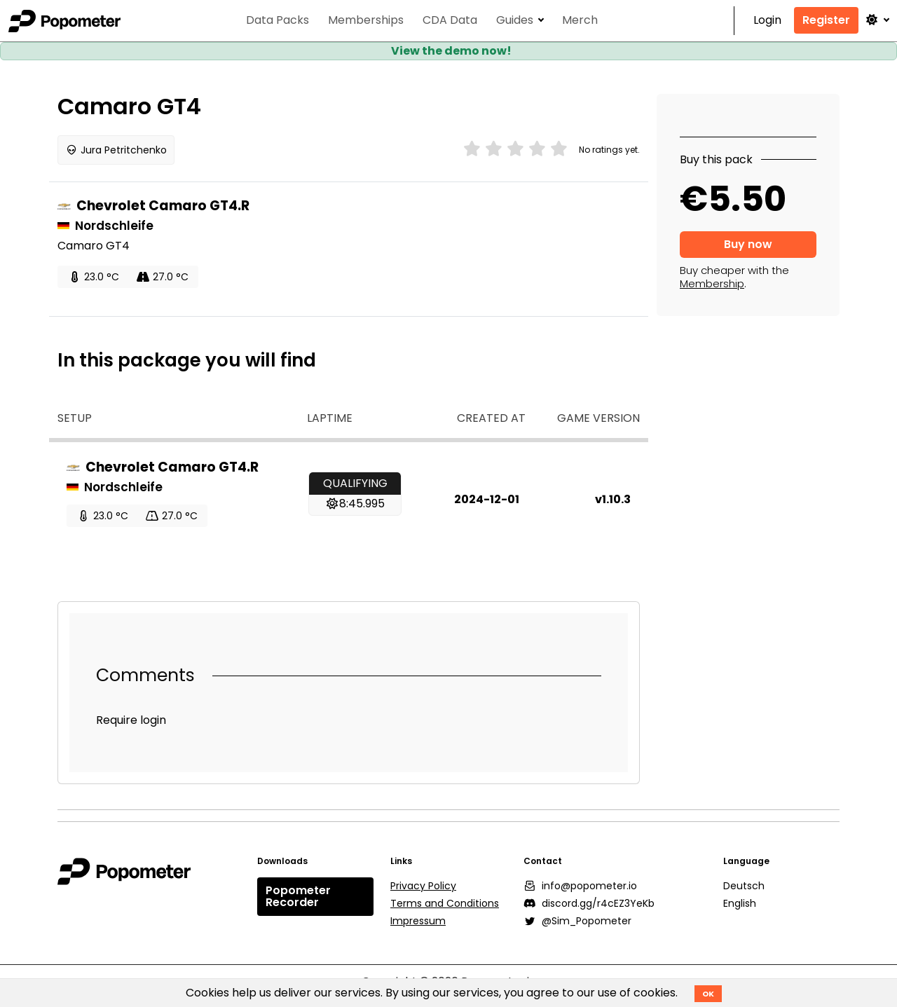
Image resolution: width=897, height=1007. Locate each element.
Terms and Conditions (444, 903)
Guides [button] (514, 20)
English (739, 903)
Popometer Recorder (298, 896)
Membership (712, 283)
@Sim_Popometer (577, 921)
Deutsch (744, 886)
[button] (877, 20)
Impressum (418, 921)
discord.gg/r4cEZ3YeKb (589, 903)
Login (767, 20)
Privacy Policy (423, 886)
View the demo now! (451, 51)
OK (708, 993)
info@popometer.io (580, 886)
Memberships (366, 20)
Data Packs (277, 20)
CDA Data (450, 20)
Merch (580, 20)
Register (826, 20)
